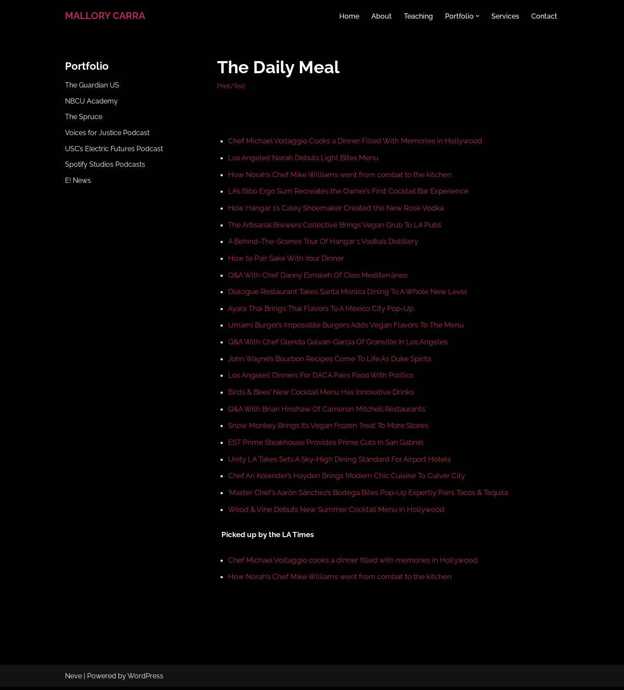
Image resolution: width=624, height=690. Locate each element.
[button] (477, 16)
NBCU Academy (91, 101)
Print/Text (231, 86)
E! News (78, 182)
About (381, 16)
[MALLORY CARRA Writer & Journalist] (105, 16)
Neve (73, 679)
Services (505, 16)
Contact (544, 16)
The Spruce (83, 118)
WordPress (145, 679)
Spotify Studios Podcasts (105, 166)
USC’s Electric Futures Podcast (114, 150)
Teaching (418, 16)
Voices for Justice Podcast (107, 134)
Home (349, 16)
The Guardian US (92, 85)
